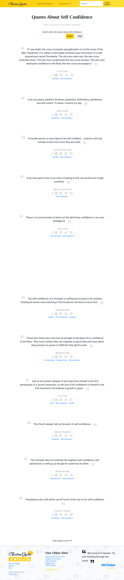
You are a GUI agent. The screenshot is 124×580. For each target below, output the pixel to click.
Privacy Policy (13, 574)
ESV (10, 572)
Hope (52, 403)
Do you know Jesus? (51, 569)
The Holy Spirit (55, 236)
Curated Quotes (44, 3)
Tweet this (110, 568)
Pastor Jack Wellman (73, 25)
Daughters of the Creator (53, 559)
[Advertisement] (62, 271)
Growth (71, 403)
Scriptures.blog (50, 563)
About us (11, 566)
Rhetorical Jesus (50, 565)
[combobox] (91, 3)
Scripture (72, 317)
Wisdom (51, 317)
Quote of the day (14, 563)
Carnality (55, 79)
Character (55, 439)
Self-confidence (66, 79)
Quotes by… (64, 3)
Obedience (55, 118)
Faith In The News (51, 561)
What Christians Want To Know (55, 557)
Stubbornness (62, 360)
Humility (55, 157)
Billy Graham (108, 564)
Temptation (55, 518)
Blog (10, 568)
